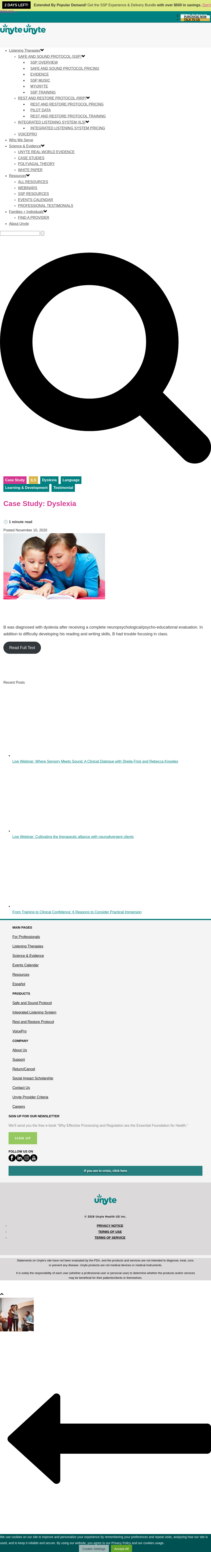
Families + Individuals (26, 212)
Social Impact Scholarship (32, 1078)
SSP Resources (33, 194)
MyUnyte (39, 86)
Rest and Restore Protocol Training (68, 116)
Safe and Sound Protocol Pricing (64, 68)
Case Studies (31, 158)
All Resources (33, 182)
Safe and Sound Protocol (32, 1003)
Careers (18, 1107)
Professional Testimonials (45, 206)
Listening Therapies (24, 50)
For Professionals (26, 937)
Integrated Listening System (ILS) (51, 122)
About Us (19, 1050)
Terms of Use (110, 1232)
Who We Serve (21, 140)
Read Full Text (22, 647)
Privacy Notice (110, 1225)
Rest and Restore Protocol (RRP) (52, 98)
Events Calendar (35, 200)
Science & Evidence (25, 146)
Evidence (39, 74)
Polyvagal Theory (36, 164)
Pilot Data (40, 110)
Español (18, 984)
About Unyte (19, 224)
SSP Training (43, 92)
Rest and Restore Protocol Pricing (67, 104)
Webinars (27, 188)
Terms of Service (109, 1237)
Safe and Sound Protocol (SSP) (49, 56)
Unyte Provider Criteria (30, 1097)
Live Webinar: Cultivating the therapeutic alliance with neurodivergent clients (73, 837)
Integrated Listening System (34, 1012)
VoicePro (27, 134)
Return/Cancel (23, 1069)
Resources (17, 176)
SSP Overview (44, 62)
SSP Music (40, 80)
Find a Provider (33, 217)
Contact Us (21, 1088)
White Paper (30, 170)
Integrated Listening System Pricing (67, 128)
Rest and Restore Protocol (33, 1022)
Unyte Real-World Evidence (46, 152)
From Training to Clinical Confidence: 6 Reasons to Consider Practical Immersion (76, 912)
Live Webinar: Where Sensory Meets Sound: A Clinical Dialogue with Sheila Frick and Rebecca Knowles (95, 761)
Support (18, 1060)
